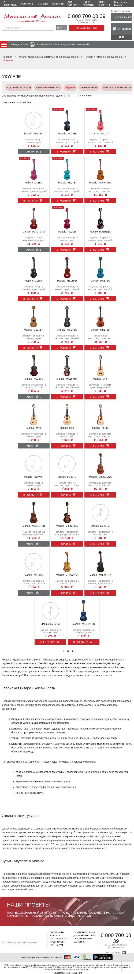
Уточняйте (33, 151)
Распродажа (44, 44)
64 (24, 102)
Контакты (27, 3)
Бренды (14, 44)
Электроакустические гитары (112, 87)
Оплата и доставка (65, 44)
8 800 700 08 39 (87, 16)
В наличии (86, 95)
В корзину (64, 151)
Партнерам (56, 945)
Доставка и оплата (84, 935)
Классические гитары (41, 87)
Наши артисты (88, 3)
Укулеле (63, 87)
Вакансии (83, 44)
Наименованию (30, 95)
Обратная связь (82, 938)
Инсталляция (58, 938)
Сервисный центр (84, 932)
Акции (24, 44)
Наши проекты (104, 3)
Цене (59, 95)
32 (21, 102)
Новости (58, 3)
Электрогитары (81, 87)
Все (29, 102)
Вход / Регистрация (120, 11)
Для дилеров (73, 3)
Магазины (79, 942)
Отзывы (43, 3)
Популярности (47, 95)
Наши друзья (57, 942)
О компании (10, 3)
